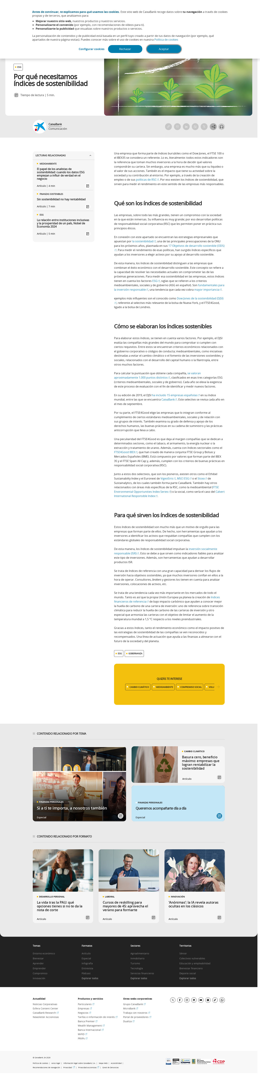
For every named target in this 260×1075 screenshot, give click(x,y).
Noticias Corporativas (45, 1004)
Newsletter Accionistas (46, 1017)
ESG (156, 281)
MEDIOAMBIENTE (164, 687)
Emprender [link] (39, 968)
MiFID (82, 1034)
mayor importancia (208, 289)
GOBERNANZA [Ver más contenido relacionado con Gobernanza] (135, 653)
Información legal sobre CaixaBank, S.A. (79, 1063)
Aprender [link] (38, 963)
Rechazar (126, 49)
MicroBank (130, 1008)
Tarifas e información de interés (97, 1017)
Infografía (87, 963)
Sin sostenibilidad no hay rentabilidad (61, 199)
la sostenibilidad (144, 241)
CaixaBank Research (46, 1012)
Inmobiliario (137, 958)
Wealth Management (91, 1025)
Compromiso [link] (40, 973)
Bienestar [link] (38, 958)
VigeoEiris (168, 478)
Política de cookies (166, 39)
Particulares (86, 1004)
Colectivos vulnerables (192, 958)
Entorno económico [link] (44, 953)
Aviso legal (55, 1063)
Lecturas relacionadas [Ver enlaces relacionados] (64, 155)
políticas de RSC (147, 179)
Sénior (183, 953)
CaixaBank (55, 124)
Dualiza (128, 1021)
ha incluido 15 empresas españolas (176, 395)
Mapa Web (103, 1063)
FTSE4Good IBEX (125, 452)
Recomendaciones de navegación (46, 1067)
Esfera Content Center (45, 1008)
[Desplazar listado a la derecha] (218, 687)
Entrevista (87, 968)
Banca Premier (87, 1021)
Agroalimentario (140, 953)
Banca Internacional (91, 1029)
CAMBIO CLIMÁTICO (139, 687)
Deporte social (187, 973)
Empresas (85, 1008)
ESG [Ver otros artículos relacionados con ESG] (19, 67)
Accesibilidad (116, 1063)
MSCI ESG (184, 478)
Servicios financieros (142, 973)
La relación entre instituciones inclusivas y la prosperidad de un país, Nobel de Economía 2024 (63, 223)
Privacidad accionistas (88, 1067)
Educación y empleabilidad (194, 963)
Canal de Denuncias (110, 1067)
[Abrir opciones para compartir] (213, 126)
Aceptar (164, 49)
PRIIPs (82, 1038)
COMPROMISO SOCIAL (191, 687)
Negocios (84, 1012)
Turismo (135, 963)
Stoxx (202, 478)
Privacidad (69, 1067)
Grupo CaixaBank (134, 1004)
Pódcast (86, 973)
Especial (86, 958)
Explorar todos (90, 978)
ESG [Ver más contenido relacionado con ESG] (120, 653)
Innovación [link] (39, 978)
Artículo (86, 953)
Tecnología (137, 968)
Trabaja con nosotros (136, 1012)
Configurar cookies (91, 49)
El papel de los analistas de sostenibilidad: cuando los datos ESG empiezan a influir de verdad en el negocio (61, 174)
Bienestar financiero (191, 968)
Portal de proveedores (137, 1017)
